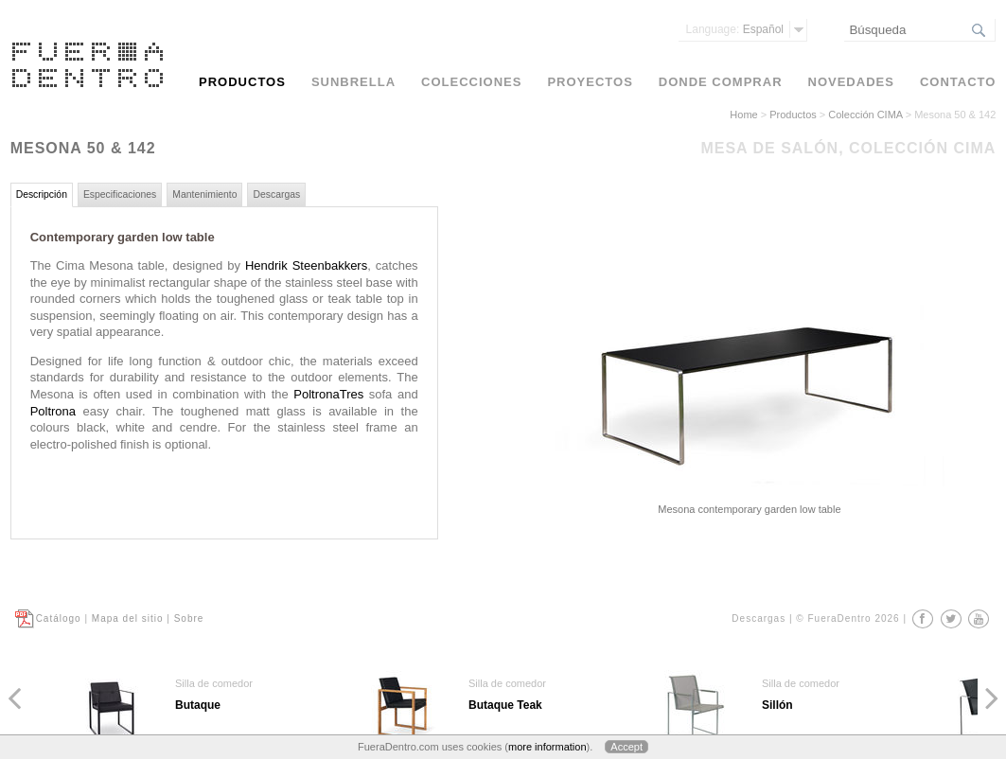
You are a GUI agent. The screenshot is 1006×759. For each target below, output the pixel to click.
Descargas (276, 194)
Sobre (189, 618)
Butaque (198, 705)
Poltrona (53, 411)
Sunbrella (353, 82)
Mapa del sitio (128, 618)
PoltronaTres (328, 394)
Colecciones (471, 82)
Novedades (851, 82)
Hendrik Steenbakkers (306, 265)
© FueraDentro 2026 (847, 618)
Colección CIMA (865, 114)
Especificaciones (119, 194)
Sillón (777, 705)
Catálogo (58, 618)
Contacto (958, 82)
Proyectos (589, 82)
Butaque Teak (505, 705)
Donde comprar (721, 82)
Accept (626, 746)
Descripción (41, 194)
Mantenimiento (204, 194)
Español (735, 29)
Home (743, 114)
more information (547, 746)
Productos (793, 114)
